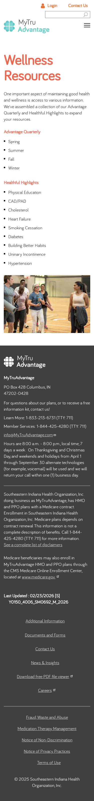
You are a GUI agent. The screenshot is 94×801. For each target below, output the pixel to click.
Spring (14, 141)
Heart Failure (19, 219)
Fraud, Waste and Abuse (47, 717)
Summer (16, 150)
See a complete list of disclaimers (33, 544)
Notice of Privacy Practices (47, 751)
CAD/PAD (17, 201)
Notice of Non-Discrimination (47, 740)
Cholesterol (18, 210)
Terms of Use (49, 762)
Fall (11, 159)
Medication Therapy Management (47, 728)
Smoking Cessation (25, 228)
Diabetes (15, 236)
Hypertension (20, 263)
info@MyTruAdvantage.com (30, 435)
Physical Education (24, 192)
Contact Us (78, 5)
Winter (14, 168)
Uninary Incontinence (26, 254)
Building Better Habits (27, 245)
